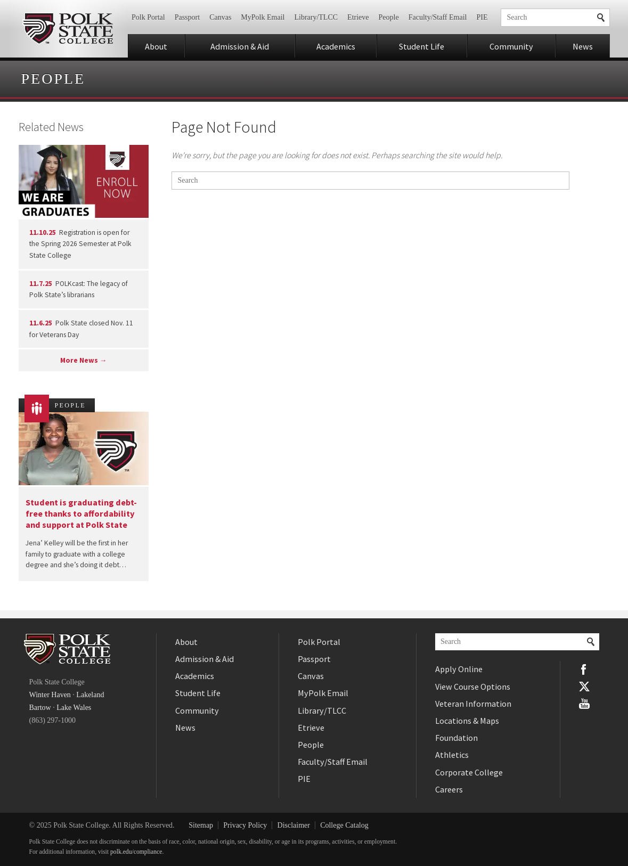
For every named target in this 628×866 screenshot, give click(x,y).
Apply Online (459, 669)
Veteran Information (473, 703)
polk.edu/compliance (136, 851)
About (156, 46)
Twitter (584, 686)
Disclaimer (294, 825)
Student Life (421, 46)
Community (511, 46)
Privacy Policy (245, 825)
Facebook (584, 669)
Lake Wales (73, 708)
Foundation (456, 737)
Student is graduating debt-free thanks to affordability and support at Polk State (81, 513)
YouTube (584, 703)
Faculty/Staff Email (438, 17)
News (583, 46)
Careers (449, 789)
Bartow (40, 708)
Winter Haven (50, 695)
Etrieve (358, 17)
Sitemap (201, 825)
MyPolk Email (262, 17)
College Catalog (344, 825)
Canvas (220, 17)
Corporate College (469, 772)
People (389, 17)
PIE (481, 17)
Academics (335, 46)
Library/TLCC (316, 17)
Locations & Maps (467, 720)
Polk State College (68, 29)
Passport (187, 17)
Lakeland (90, 695)
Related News (51, 126)
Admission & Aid (239, 46)
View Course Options (472, 686)
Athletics (452, 754)
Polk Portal (148, 17)
